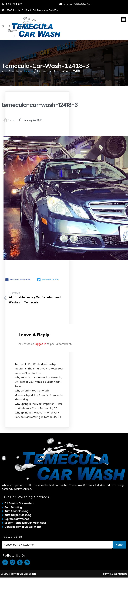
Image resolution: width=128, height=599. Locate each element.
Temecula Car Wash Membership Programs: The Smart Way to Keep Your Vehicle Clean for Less (39, 368)
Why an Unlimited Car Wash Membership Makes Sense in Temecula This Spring (39, 395)
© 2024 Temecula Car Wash (18, 574)
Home (28, 71)
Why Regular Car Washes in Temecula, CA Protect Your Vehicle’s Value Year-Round (38, 382)
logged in (40, 344)
